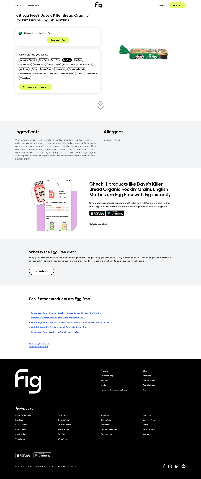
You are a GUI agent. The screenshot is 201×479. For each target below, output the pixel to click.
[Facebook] (164, 466)
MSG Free (24, 69)
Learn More (41, 270)
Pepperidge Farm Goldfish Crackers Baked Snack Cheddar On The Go (66, 313)
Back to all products (38, 346)
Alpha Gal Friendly (27, 60)
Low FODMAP (69, 64)
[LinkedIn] (176, 466)
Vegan (79, 73)
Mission (103, 385)
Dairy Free (55, 60)
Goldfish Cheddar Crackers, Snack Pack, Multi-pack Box (59, 327)
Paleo (34, 69)
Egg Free (67, 60)
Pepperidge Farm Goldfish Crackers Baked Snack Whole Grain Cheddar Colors (70, 322)
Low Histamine (85, 64)
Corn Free (43, 60)
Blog (145, 371)
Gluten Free (39, 64)
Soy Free (54, 73)
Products (147, 375)
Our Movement (149, 380)
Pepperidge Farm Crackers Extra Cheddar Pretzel (55, 332)
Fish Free (78, 60)
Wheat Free (25, 78)
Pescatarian (59, 69)
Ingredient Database (67, 466)
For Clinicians (149, 385)
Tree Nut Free (67, 73)
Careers (146, 390)
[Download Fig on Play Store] (42, 455)
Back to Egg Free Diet (39, 343)
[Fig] (98, 5)
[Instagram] (170, 466)
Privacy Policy (49, 466)
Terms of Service (34, 466)
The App (161, 5)
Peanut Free (45, 69)
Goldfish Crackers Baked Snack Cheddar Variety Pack (58, 317)
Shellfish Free (41, 73)
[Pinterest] (184, 466)
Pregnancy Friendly (77, 69)
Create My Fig (106, 375)
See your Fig (177, 5)
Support (104, 380)
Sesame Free (25, 73)
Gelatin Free (25, 64)
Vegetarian (90, 73)
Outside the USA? (98, 224)
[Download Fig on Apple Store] (23, 455)
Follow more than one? (35, 87)
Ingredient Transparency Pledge (114, 390)
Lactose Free (54, 64)
